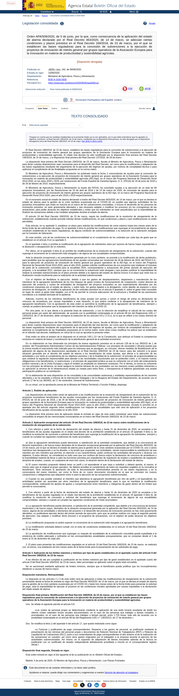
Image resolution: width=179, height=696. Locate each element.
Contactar (27, 681)
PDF (130, 88)
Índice (54, 108)
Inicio (37, 16)
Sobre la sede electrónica (43, 681)
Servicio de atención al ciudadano (121, 672)
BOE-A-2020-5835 (57, 79)
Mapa (58, 681)
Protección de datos (93, 681)
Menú (133, 12)
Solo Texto (43, 108)
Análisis (64, 108)
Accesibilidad (78, 681)
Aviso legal (66, 681)
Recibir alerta (147, 108)
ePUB (148, 88)
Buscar (45, 16)
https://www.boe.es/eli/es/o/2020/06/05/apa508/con (73, 83)
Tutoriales (132, 681)
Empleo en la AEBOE (147, 681)
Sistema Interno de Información (115, 681)
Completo (29, 108)
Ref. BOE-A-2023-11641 (92, 141)
